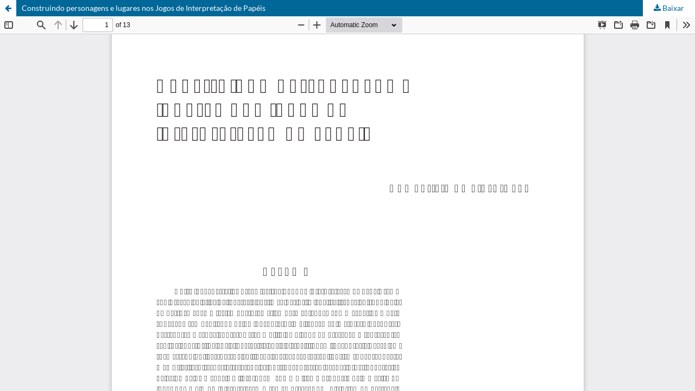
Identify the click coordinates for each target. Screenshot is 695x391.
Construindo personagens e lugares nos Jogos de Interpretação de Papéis (144, 7)
